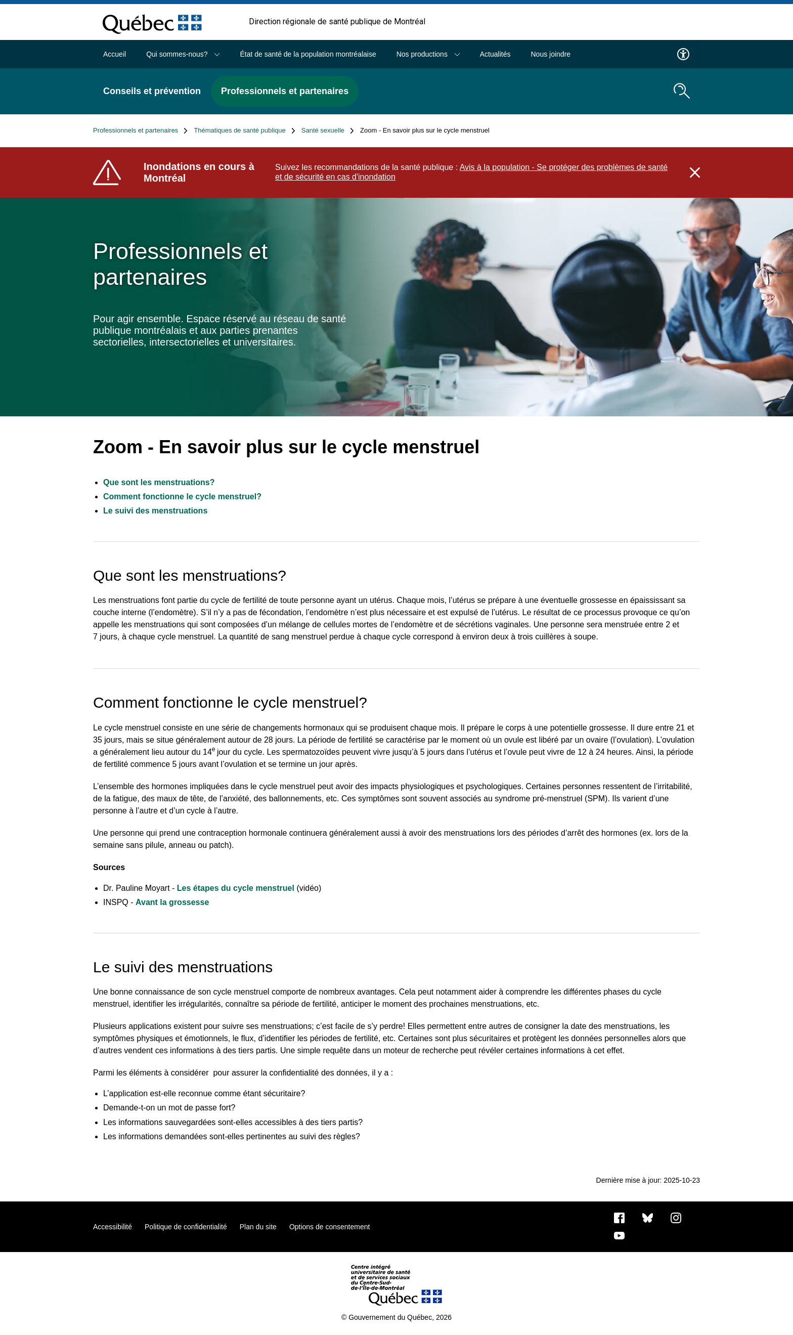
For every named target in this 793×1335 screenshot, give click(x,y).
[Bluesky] (647, 1217)
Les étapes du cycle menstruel (235, 888)
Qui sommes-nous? (182, 54)
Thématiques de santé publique (244, 130)
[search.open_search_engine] (682, 91)
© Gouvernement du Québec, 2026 (396, 1317)
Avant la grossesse (173, 902)
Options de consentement (329, 1227)
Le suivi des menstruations (155, 510)
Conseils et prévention (152, 91)
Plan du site (258, 1227)
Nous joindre (550, 54)
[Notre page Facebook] (619, 1217)
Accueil (114, 54)
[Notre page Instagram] (676, 1217)
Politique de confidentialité (186, 1227)
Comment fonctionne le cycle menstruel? (182, 496)
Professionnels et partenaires (284, 91)
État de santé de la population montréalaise (308, 54)
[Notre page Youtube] (619, 1235)
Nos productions (428, 54)
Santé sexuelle (327, 130)
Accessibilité (112, 1227)
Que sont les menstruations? (158, 482)
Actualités (495, 54)
